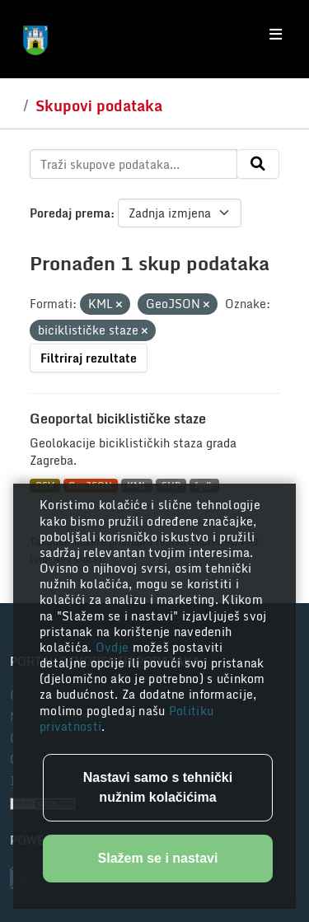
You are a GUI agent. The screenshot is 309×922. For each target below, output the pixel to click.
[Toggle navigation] (276, 34)
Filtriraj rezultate (88, 358)
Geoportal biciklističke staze (118, 418)
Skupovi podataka (98, 105)
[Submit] (257, 164)
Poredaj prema (70, 213)
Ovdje (114, 647)
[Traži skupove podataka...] (133, 164)
